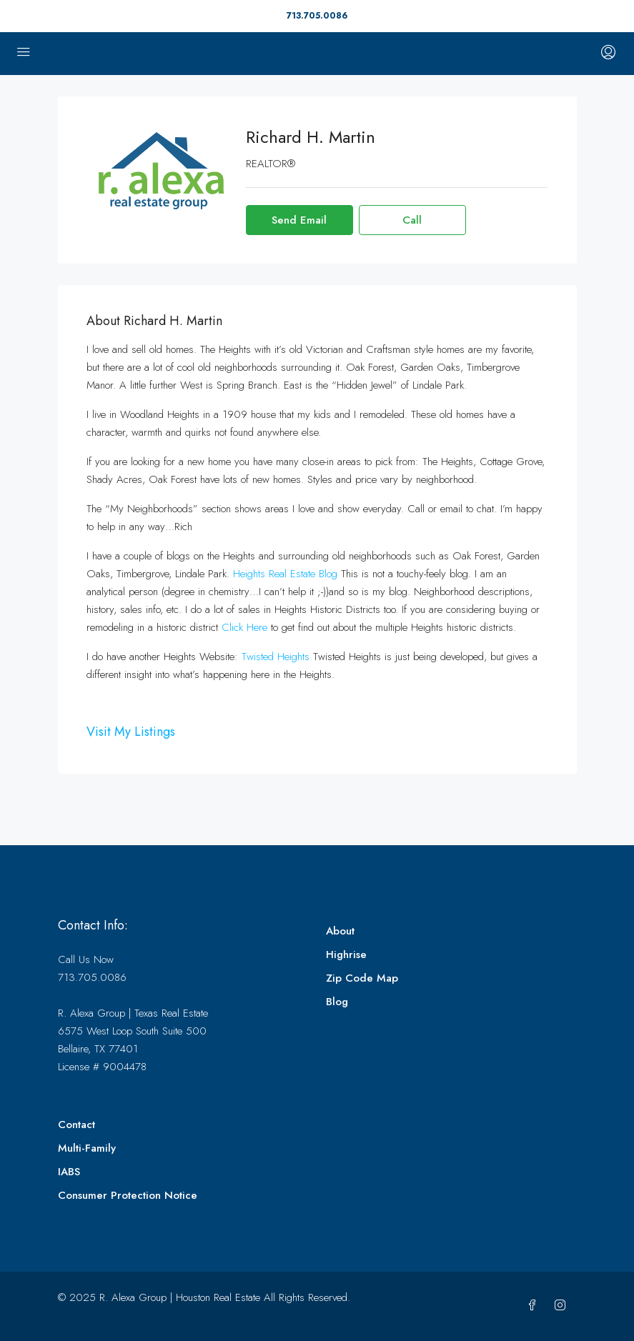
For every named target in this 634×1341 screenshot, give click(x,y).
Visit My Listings (130, 731)
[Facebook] (535, 1306)
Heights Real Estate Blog (285, 574)
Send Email (299, 220)
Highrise (346, 954)
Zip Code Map (362, 978)
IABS (69, 1172)
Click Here (244, 627)
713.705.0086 (317, 15)
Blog (337, 1002)
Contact (76, 1124)
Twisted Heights (275, 656)
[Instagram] (563, 1306)
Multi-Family (87, 1148)
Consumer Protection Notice (127, 1195)
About (340, 931)
